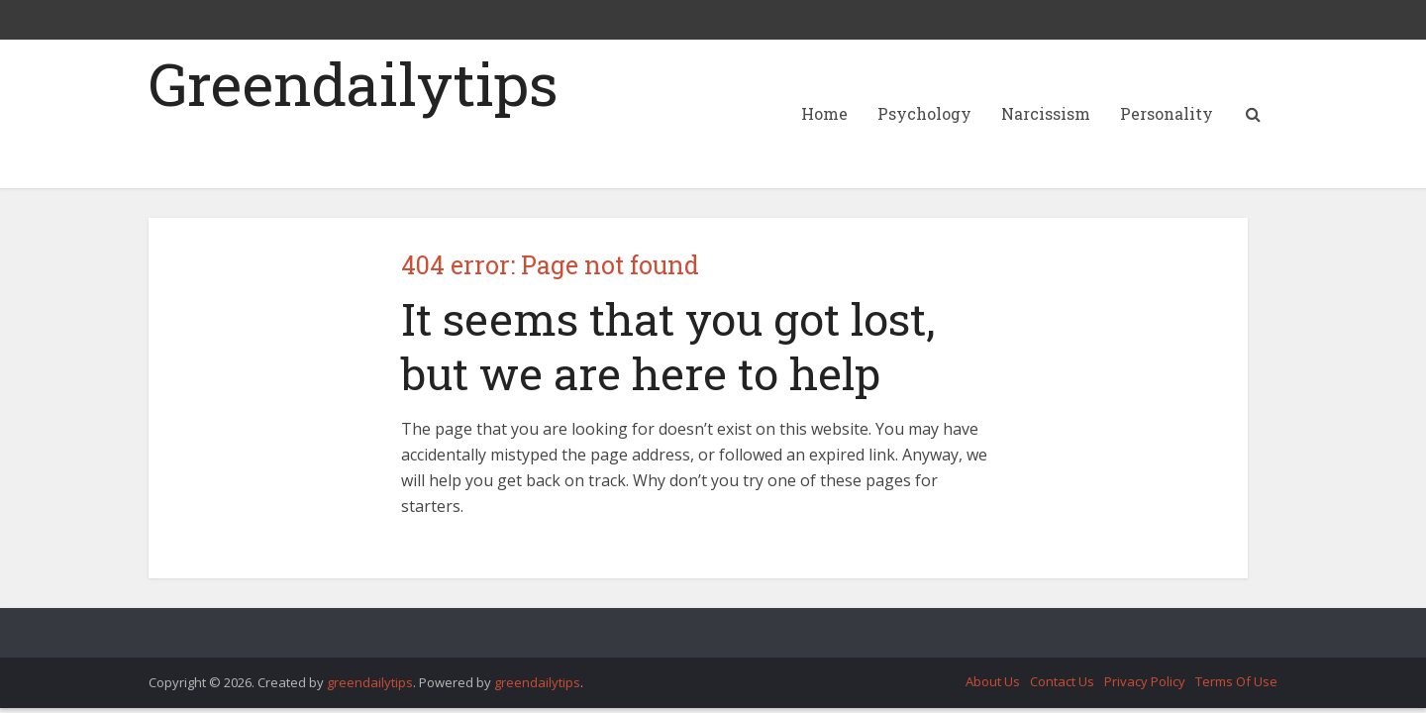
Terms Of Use (1236, 681)
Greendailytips (354, 83)
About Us (993, 681)
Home (824, 113)
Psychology (924, 113)
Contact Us (1062, 681)
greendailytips (370, 682)
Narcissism (1045, 113)
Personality (1166, 113)
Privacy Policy (1144, 681)
